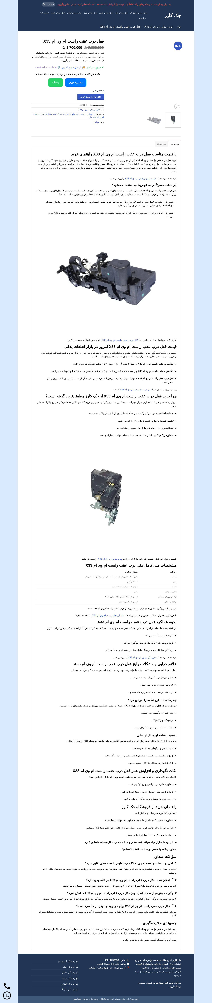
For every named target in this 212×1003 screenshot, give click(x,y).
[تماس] (7, 986)
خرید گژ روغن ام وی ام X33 (142, 657)
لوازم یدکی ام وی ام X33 (158, 26)
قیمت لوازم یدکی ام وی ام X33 (140, 178)
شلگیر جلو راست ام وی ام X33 (107, 615)
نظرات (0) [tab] (161, 144)
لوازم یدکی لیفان (74, 13)
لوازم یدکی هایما (58, 13)
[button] (177, 106)
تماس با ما (44, 13)
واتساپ (55, 82)
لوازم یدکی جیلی (106, 13)
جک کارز (172, 15)
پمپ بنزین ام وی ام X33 (110, 559)
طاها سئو (77, 999)
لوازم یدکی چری (90, 13)
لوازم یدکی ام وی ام (138, 13)
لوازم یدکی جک (121, 13)
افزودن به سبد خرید (90, 96)
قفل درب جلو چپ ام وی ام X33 (136, 389)
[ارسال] (44, 4)
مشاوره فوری (76, 82)
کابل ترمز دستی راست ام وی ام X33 (120, 340)
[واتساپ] (7, 996)
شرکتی (97, 122)
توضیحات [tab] (175, 144)
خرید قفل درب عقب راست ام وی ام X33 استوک (76, 114)
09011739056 (112, 960)
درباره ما (142, 18)
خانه (179, 26)
